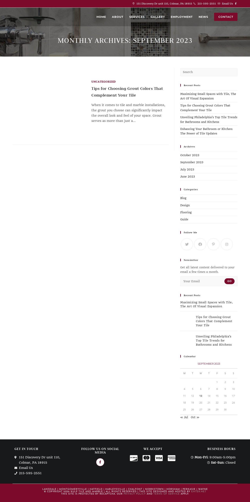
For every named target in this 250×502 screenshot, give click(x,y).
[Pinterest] (213, 244)
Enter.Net (198, 491)
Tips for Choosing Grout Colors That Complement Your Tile (214, 321)
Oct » (195, 417)
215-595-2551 (206, 3)
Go (229, 281)
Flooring (186, 212)
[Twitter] (187, 244)
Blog (183, 198)
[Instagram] (227, 244)
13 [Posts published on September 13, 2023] (200, 395)
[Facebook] (200, 244)
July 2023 (187, 169)
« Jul (184, 417)
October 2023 (189, 155)
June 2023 (187, 176)
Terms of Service (167, 494)
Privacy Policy (135, 494)
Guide (184, 219)
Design (185, 205)
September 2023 (191, 162)
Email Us (227, 3)
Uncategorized (103, 81)
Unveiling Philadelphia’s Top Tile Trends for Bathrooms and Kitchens (214, 340)
